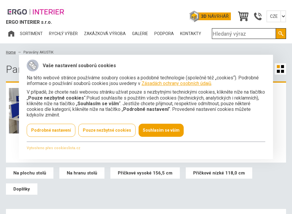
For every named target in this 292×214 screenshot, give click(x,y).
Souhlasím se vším (161, 130)
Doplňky (21, 189)
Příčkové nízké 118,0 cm (219, 173)
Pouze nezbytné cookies (107, 130)
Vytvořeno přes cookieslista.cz (53, 148)
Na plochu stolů (29, 173)
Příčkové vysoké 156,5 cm (145, 173)
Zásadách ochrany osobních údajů (176, 83)
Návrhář (214, 16)
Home (11, 52)
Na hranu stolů (82, 173)
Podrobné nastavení (51, 130)
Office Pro (35, 12)
